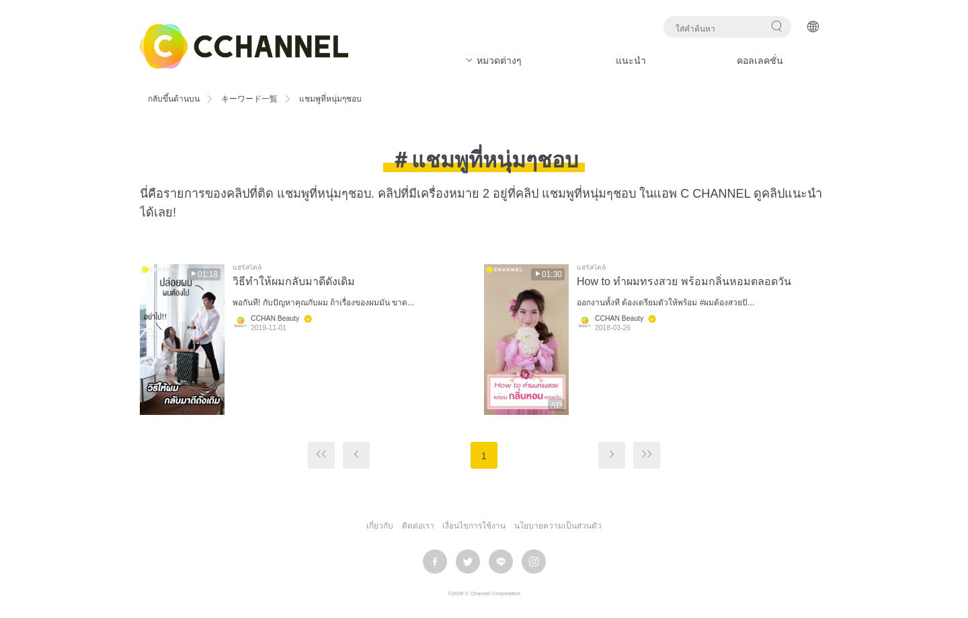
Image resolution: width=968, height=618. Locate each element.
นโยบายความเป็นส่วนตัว (558, 526)
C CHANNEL (244, 46)
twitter (468, 561)
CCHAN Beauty (275, 318)
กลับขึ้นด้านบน (174, 99)
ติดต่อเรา (418, 526)
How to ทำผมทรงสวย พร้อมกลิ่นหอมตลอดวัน (684, 281)
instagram (534, 561)
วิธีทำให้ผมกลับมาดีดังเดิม (294, 281)
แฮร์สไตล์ (247, 267)
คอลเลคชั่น (760, 60)
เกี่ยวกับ (379, 526)
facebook (435, 561)
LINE (501, 561)
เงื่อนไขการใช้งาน (474, 526)
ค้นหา (776, 26)
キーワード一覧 (249, 99)
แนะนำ (631, 60)
